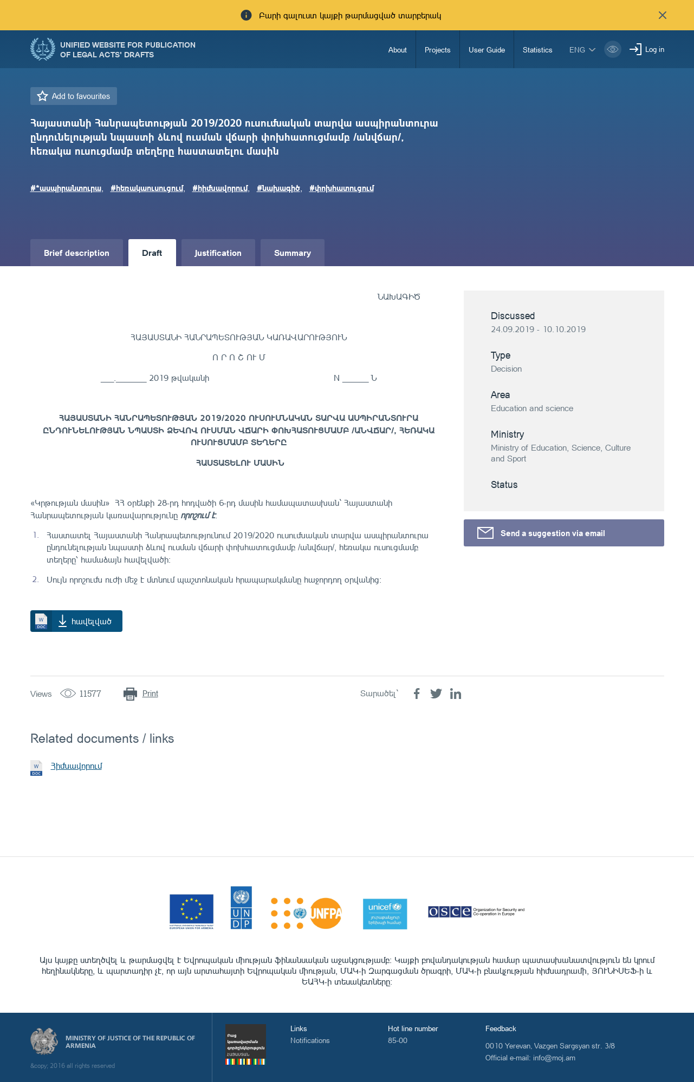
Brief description (76, 252)
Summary (292, 252)
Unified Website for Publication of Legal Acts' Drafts (128, 49)
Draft (152, 252)
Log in (654, 49)
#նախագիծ (278, 187)
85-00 (397, 1040)
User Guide (487, 49)
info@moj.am (554, 1057)
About (397, 49)
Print (150, 693)
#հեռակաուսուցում (147, 187)
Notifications (310, 1040)
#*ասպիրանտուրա (65, 187)
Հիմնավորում (76, 765)
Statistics (538, 49)
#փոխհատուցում (341, 187)
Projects (438, 49)
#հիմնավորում (220, 187)
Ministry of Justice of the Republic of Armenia (130, 1042)
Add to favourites (81, 96)
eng (577, 49)
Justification (218, 252)
